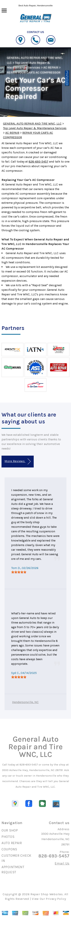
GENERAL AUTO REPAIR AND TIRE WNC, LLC (32, 123)
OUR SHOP (10, 830)
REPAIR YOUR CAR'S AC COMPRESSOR (33, 72)
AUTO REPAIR (12, 843)
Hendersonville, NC (25, 702)
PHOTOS (8, 837)
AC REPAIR (50, 67)
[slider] (18, 572)
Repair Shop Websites (46, 894)
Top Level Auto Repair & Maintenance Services (34, 128)
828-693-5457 (38, 161)
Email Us (62, 863)
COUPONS (9, 849)
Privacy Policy (56, 899)
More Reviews (17, 461)
